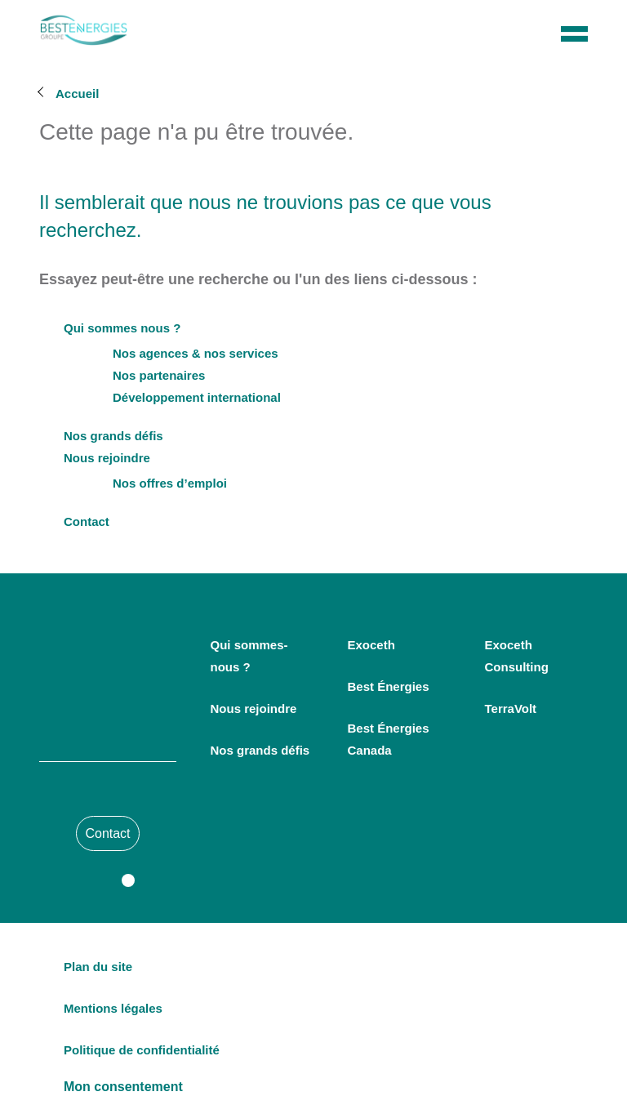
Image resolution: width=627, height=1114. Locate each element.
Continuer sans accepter (313, 669)
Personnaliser (313, 633)
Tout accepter (315, 598)
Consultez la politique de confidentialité (218, 500)
